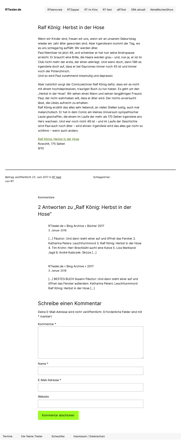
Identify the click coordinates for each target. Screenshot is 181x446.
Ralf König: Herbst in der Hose (58, 139)
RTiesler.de (13, 9)
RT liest (56, 177)
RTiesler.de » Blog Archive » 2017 (71, 266)
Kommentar (47, 324)
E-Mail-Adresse (49, 380)
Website (43, 396)
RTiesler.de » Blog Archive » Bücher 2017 (76, 226)
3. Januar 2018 (57, 230)
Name (43, 363)
